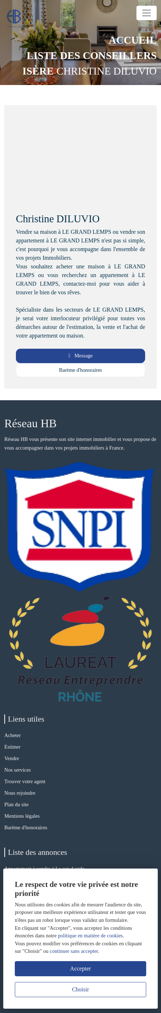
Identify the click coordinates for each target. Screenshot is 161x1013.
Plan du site (16, 804)
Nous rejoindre (19, 793)
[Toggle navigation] (146, 13)
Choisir (80, 989)
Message (80, 355)
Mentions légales (22, 816)
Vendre (11, 758)
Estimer (12, 747)
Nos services (17, 770)
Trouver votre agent (24, 781)
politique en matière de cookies (90, 935)
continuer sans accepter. (74, 951)
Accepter (80, 968)
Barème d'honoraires (80, 370)
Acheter (12, 735)
